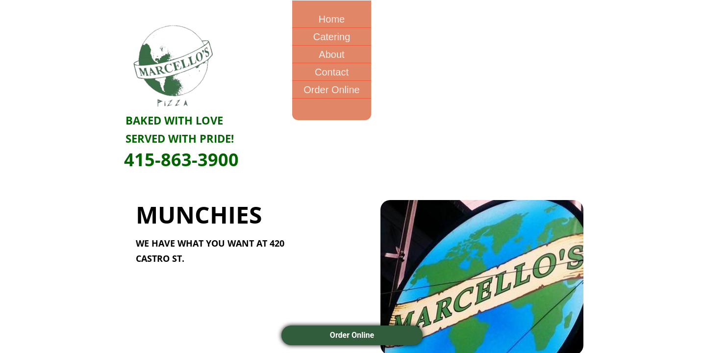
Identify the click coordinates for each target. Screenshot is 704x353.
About (331, 54)
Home (332, 19)
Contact (332, 72)
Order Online (331, 89)
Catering (332, 36)
